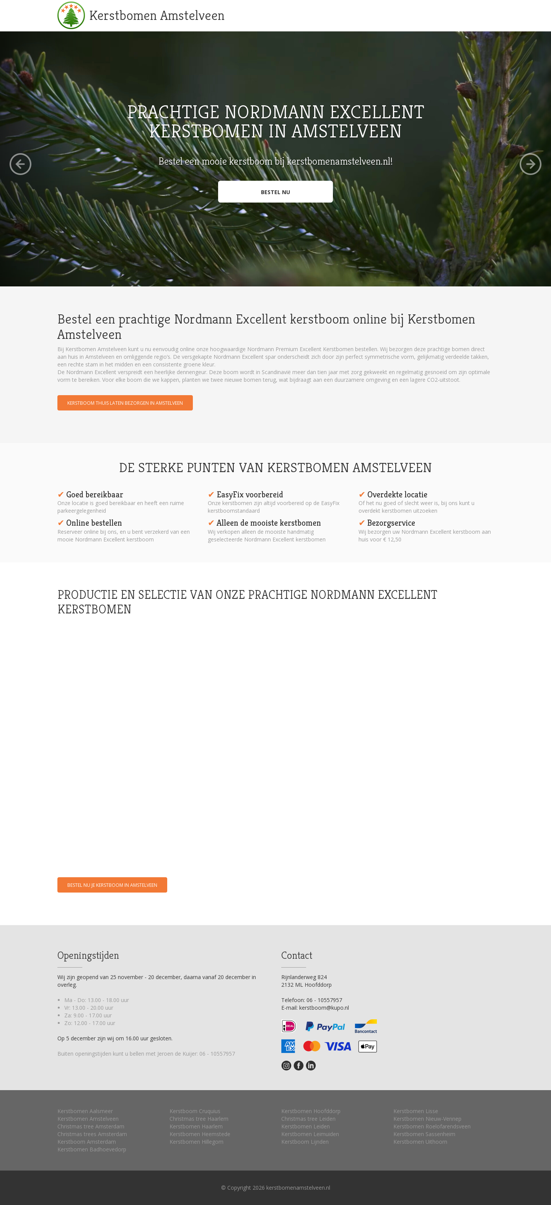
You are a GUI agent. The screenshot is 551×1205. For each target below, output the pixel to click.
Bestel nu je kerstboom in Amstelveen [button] (112, 885)
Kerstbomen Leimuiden (310, 1134)
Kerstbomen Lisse (415, 1111)
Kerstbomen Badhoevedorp (91, 1149)
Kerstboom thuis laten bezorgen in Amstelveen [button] (125, 403)
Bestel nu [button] (275, 192)
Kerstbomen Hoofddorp (311, 1111)
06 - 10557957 (217, 1053)
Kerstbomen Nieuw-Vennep (427, 1118)
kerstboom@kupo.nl (324, 1007)
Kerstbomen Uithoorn (420, 1141)
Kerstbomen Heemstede (200, 1134)
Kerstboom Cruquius (195, 1111)
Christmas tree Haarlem (199, 1118)
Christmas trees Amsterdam (92, 1134)
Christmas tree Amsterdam (90, 1126)
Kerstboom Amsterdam (86, 1141)
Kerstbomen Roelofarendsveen (432, 1126)
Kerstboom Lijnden (305, 1141)
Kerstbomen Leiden (305, 1126)
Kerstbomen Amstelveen (157, 15)
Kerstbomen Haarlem (196, 1126)
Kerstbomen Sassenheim (424, 1134)
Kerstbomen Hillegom (196, 1141)
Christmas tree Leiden (308, 1118)
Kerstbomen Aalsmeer (85, 1111)
